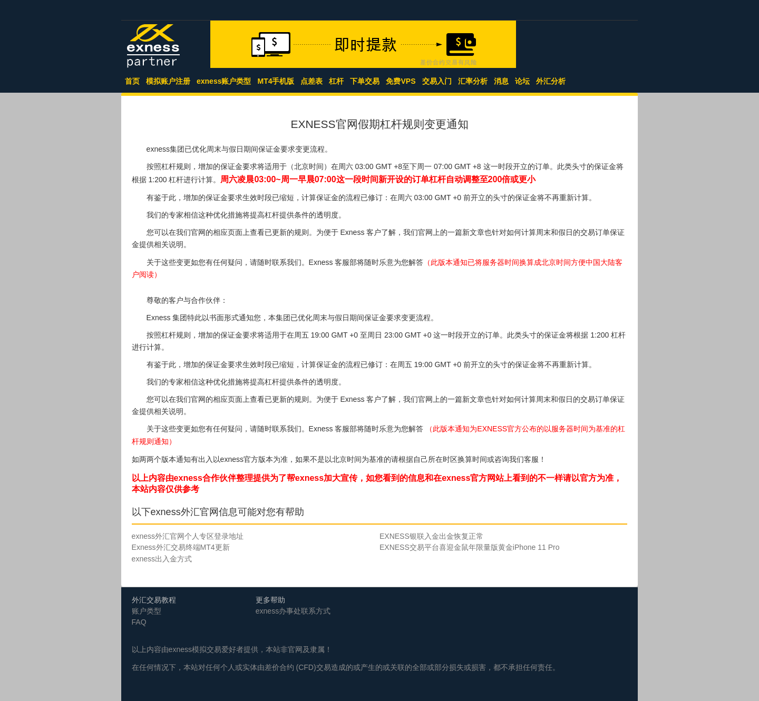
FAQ (139, 622)
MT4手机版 (275, 81)
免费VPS (400, 81)
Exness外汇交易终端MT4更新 (181, 547)
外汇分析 (551, 81)
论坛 (522, 81)
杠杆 (336, 81)
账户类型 (146, 611)
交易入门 (437, 81)
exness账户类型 (224, 81)
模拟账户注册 (168, 81)
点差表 (311, 81)
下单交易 (365, 81)
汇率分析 (473, 81)
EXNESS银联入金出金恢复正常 (431, 536)
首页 (132, 81)
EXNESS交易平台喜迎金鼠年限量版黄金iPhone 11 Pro (470, 547)
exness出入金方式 (162, 559)
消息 (501, 81)
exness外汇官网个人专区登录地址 (188, 536)
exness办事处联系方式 (293, 611)
